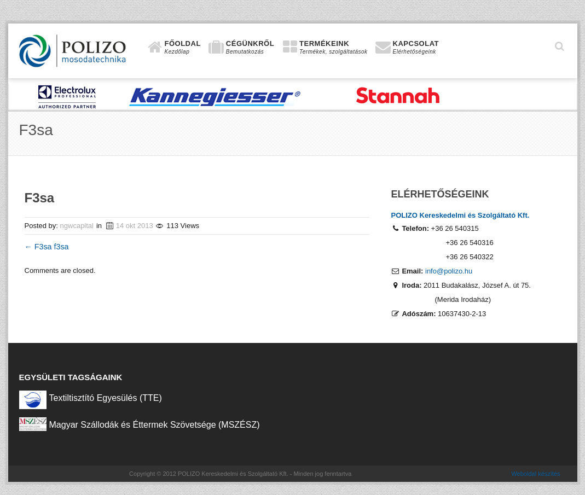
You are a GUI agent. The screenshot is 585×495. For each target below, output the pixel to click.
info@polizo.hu (448, 271)
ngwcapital (77, 226)
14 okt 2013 (134, 226)
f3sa (61, 246)
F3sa (39, 246)
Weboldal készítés (535, 473)
